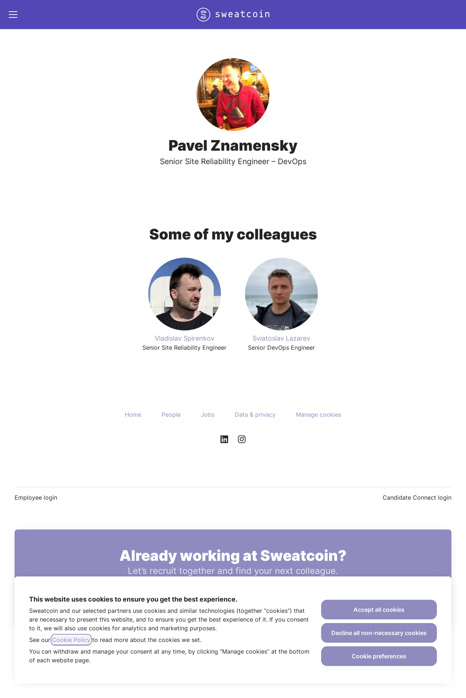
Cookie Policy (71, 639)
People (171, 414)
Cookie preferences (379, 656)
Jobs (207, 414)
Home (133, 414)
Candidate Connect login (417, 497)
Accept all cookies (379, 609)
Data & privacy (255, 414)
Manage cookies (318, 414)
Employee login (36, 497)
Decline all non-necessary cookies (379, 632)
